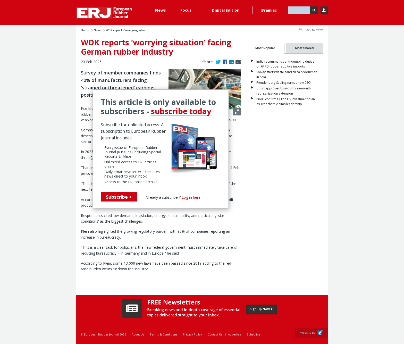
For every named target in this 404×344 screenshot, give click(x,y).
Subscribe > (119, 197)
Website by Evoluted (311, 333)
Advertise (234, 334)
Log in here (191, 197)
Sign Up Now (261, 309)
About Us (138, 334)
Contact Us (215, 334)
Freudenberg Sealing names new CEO (283, 82)
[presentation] (265, 48)
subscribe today (181, 111)
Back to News (310, 30)
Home (85, 30)
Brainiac (269, 10)
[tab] (265, 48)
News (160, 10)
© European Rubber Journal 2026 (103, 334)
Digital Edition (225, 10)
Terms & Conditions (163, 334)
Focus (185, 10)
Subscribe (253, 334)
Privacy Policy (192, 334)
